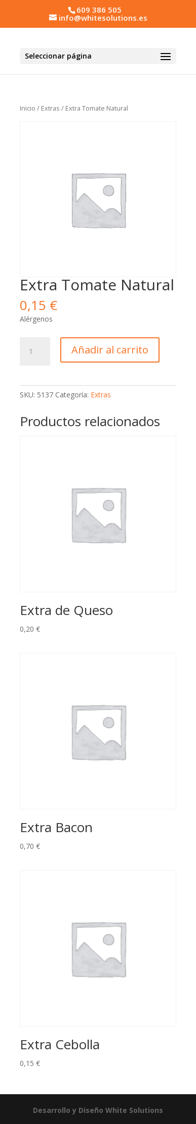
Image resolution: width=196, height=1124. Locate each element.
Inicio (27, 108)
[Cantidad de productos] (35, 351)
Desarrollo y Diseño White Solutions (98, 1110)
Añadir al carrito (109, 349)
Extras (50, 108)
